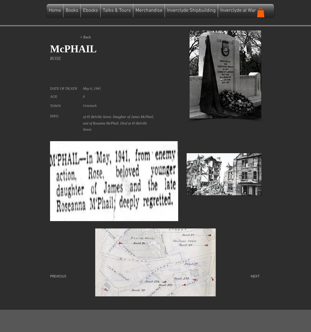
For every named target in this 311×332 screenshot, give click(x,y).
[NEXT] (248, 276)
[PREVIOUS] (64, 276)
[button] (261, 12)
